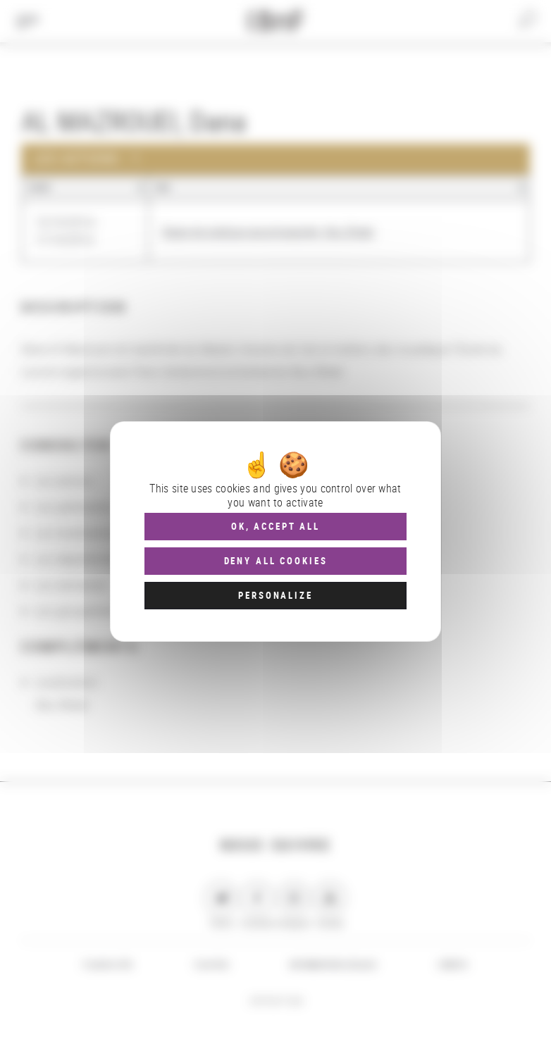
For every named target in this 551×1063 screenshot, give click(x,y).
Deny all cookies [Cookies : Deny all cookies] (276, 560)
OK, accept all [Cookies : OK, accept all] (275, 526)
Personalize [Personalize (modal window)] (275, 595)
